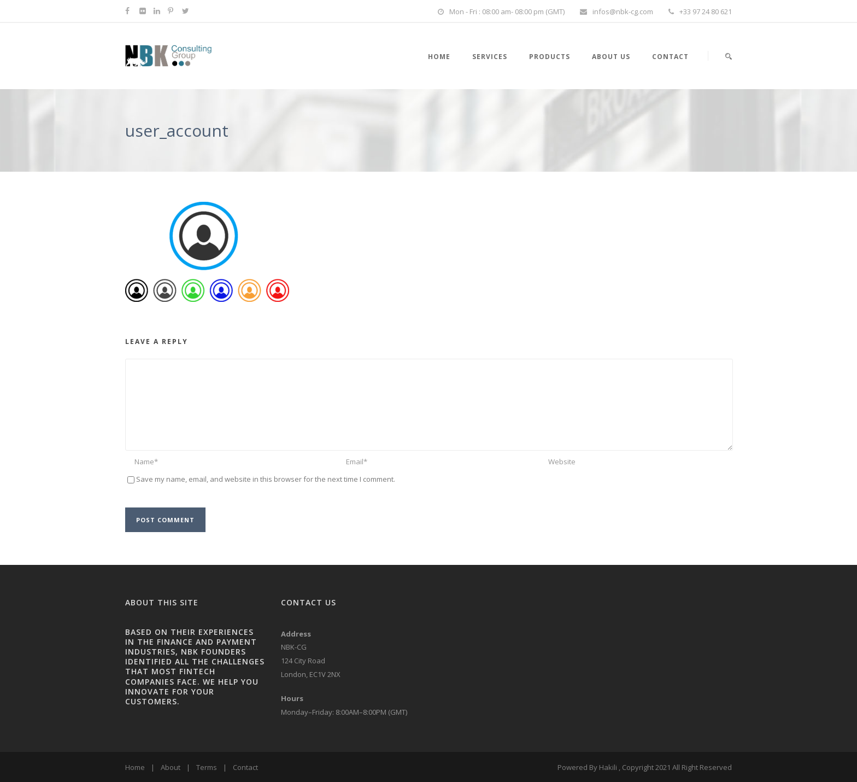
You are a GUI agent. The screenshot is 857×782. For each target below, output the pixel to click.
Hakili (608, 767)
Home (135, 767)
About (170, 767)
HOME (439, 56)
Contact (670, 56)
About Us (611, 56)
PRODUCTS (549, 56)
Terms (206, 767)
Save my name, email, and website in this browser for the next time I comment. (265, 479)
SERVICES (489, 56)
